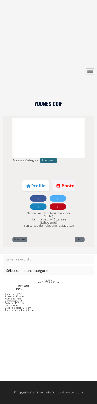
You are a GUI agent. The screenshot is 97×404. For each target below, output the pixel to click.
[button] (17, 138)
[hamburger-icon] (90, 71)
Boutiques (48, 160)
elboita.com (75, 392)
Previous (19, 239)
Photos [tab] (66, 186)
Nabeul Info (43, 392)
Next (80, 239)
